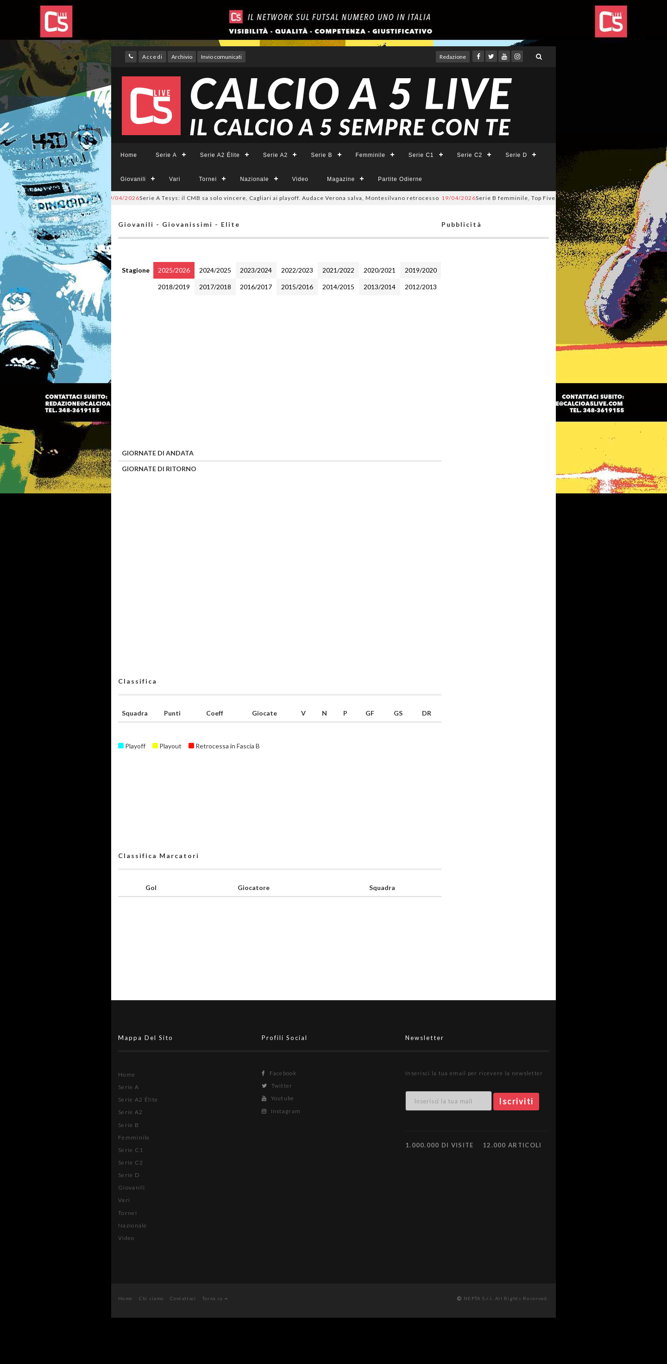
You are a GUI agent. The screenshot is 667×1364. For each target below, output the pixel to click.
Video (300, 179)
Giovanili (133, 179)
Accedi (152, 56)
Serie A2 (275, 155)
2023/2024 (256, 270)
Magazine (341, 179)
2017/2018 (215, 287)
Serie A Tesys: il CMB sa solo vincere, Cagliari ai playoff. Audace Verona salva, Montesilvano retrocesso (278, 197)
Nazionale (254, 179)
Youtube (278, 1098)
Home (128, 155)
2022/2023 (297, 270)
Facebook (279, 1073)
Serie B (321, 155)
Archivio (181, 56)
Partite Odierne (400, 179)
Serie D (516, 155)
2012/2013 (421, 287)
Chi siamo (151, 1298)
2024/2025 (215, 270)
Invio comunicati (221, 56)
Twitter (277, 1085)
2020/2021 (380, 270)
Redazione (453, 56)
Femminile (370, 155)
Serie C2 (470, 155)
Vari (174, 179)
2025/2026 (174, 270)
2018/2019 (174, 287)
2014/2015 (338, 287)
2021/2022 (338, 270)
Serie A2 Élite (220, 155)
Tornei (208, 179)
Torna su (215, 1298)
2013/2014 (380, 287)
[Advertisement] (279, 370)
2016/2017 (256, 287)
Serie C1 (421, 155)
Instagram (281, 1111)
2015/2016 (297, 287)
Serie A (166, 155)
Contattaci (183, 1298)
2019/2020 (421, 270)
